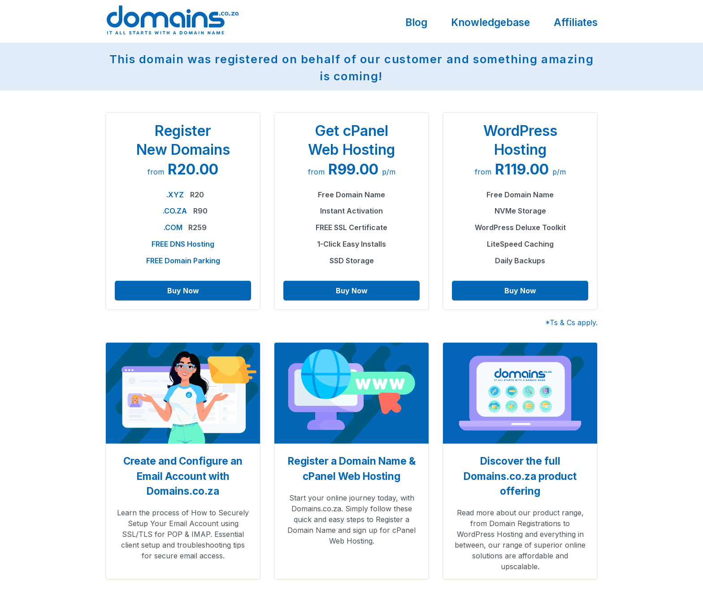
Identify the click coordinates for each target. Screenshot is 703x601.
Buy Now (183, 290)
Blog (416, 22)
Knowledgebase (490, 22)
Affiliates (576, 22)
